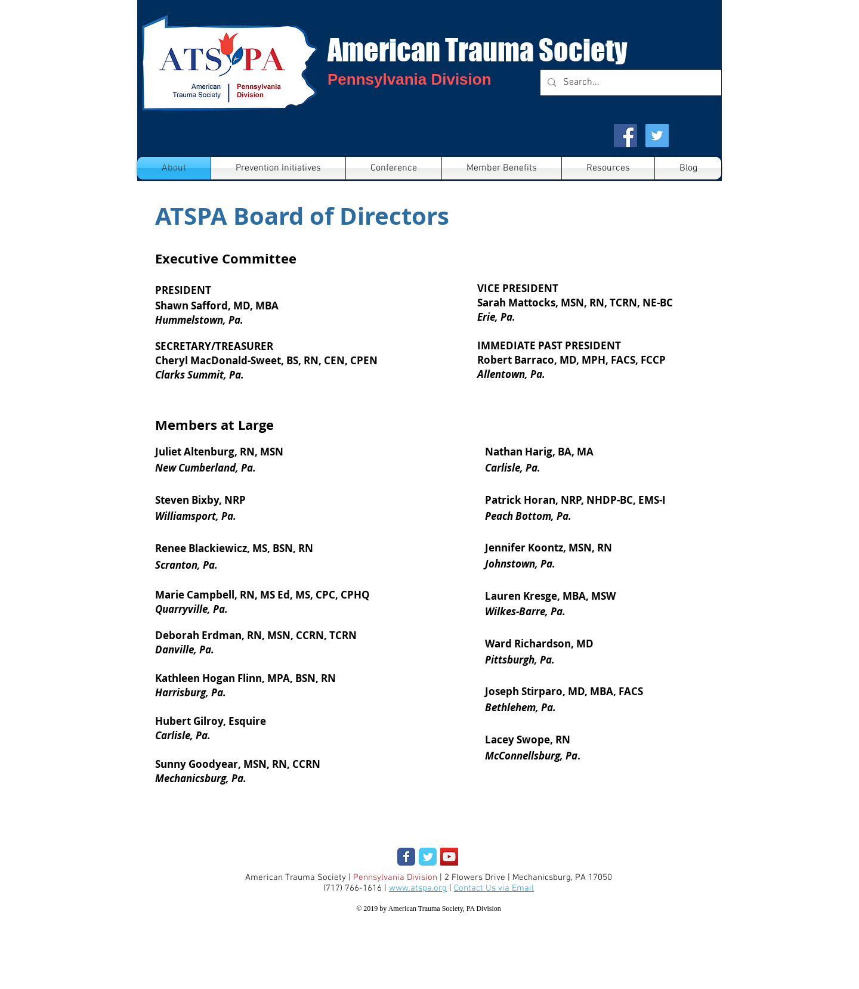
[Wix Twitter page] (428, 857)
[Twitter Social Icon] (657, 135)
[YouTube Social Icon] (449, 857)
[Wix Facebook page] (406, 857)
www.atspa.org (418, 888)
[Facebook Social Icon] (625, 135)
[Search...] (629, 82)
